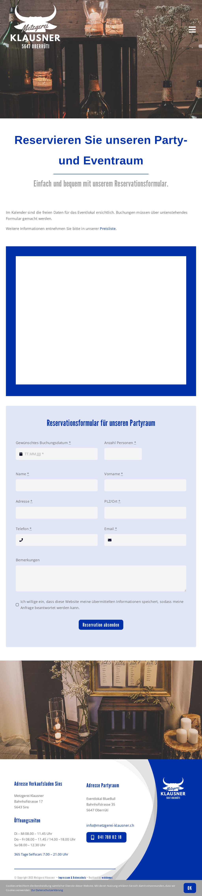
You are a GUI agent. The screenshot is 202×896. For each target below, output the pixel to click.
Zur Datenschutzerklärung (47, 890)
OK (190, 888)
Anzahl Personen (120, 442)
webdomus (107, 877)
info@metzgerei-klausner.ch (110, 825)
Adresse (24, 501)
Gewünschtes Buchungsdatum (43, 442)
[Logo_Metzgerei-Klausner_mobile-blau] (173, 776)
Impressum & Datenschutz (72, 877)
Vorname (113, 473)
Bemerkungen (28, 560)
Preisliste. (108, 228)
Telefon (24, 528)
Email (110, 528)
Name (22, 473)
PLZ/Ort (112, 501)
